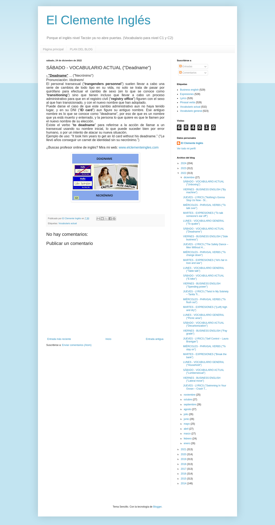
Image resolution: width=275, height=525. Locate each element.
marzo (187, 433)
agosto (188, 409)
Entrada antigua (154, 339)
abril (186, 428)
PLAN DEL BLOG (81, 49)
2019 (184, 459)
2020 (184, 454)
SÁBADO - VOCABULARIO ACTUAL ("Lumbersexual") (203, 371)
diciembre (189, 177)
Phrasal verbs (187, 102)
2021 (184, 449)
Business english (189, 89)
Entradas (185, 66)
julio (186, 414)
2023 (184, 168)
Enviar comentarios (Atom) (76, 345)
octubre (188, 399)
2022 (184, 173)
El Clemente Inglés (98, 20)
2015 (184, 478)
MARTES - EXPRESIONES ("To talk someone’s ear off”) (203, 214)
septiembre (190, 404)
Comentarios (187, 72)
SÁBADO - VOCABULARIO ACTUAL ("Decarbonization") (203, 324)
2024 (184, 163)
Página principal (53, 49)
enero (187, 443)
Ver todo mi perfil (186, 148)
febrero (188, 438)
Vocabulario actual (67, 223)
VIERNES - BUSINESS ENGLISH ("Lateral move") (201, 379)
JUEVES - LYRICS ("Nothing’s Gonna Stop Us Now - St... (204, 199)
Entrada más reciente (59, 339)
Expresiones (187, 94)
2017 (184, 468)
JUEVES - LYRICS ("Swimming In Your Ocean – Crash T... (204, 387)
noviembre (190, 394)
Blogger (157, 506)
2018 (184, 464)
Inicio (108, 339)
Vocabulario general (191, 110)
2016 (184, 473)
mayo (187, 423)
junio (187, 419)
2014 (184, 483)
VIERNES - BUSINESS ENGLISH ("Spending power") (201, 285)
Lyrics (183, 98)
